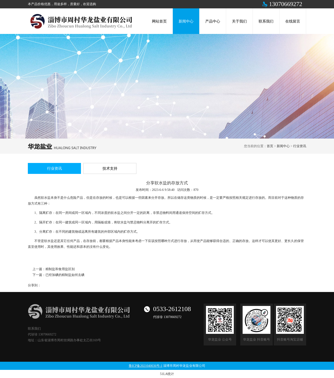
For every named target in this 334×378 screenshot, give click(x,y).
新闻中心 (283, 146)
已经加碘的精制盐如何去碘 (64, 275)
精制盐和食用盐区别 (60, 269)
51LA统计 (167, 374)
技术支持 (110, 168)
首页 (270, 146)
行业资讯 (299, 146)
